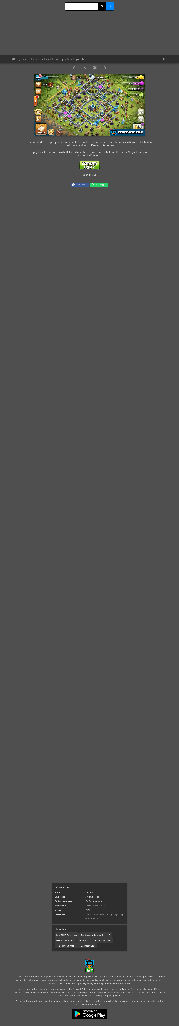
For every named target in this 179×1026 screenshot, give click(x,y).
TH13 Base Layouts (102, 940)
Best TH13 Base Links (34, 59)
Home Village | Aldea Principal (99, 914)
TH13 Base (84, 940)
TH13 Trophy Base (86, 945)
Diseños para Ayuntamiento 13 (95, 935)
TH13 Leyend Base (65, 945)
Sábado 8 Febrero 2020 (96, 905)
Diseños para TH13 (65, 940)
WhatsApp (97, 185)
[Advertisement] (89, 35)
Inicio (13, 59)
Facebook (78, 185)
